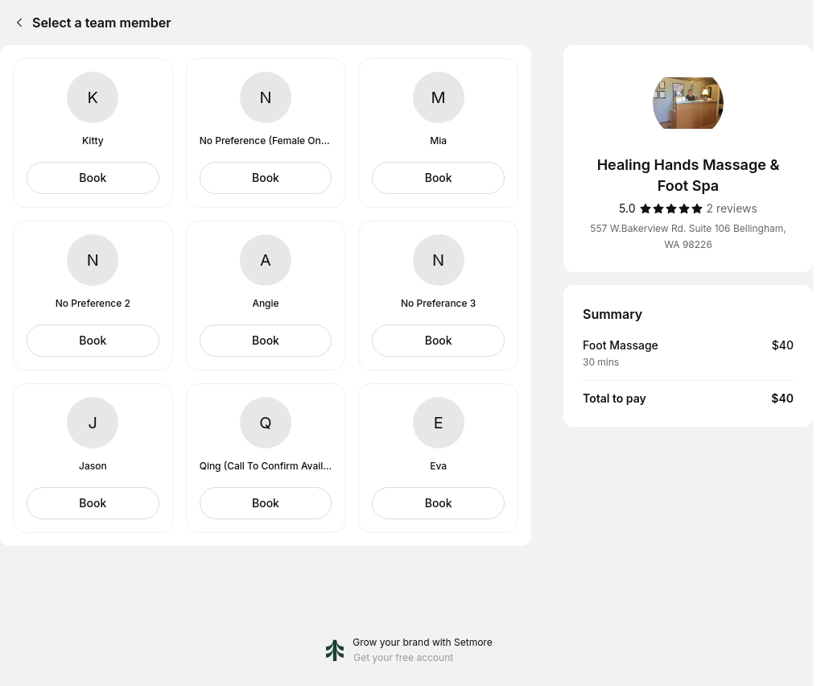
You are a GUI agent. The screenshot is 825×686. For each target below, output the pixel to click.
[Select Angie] (266, 340)
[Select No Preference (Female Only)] (266, 178)
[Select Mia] (438, 178)
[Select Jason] (93, 503)
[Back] (16, 22)
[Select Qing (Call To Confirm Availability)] (266, 503)
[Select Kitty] (93, 178)
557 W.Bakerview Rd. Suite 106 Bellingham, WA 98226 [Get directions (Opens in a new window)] (688, 236)
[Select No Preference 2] (93, 340)
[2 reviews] (732, 208)
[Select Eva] (438, 503)
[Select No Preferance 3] (438, 340)
